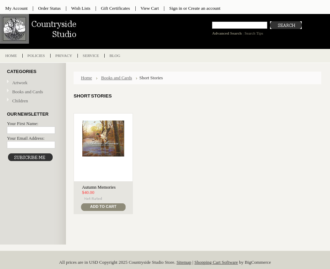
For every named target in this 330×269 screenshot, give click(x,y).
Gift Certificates (115, 8)
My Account (16, 8)
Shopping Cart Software (216, 262)
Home (86, 77)
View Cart (150, 8)
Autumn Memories (98, 187)
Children (20, 100)
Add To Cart (103, 206)
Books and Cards (32, 92)
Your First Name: (22, 123)
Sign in (175, 8)
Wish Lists (80, 8)
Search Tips (254, 33)
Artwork (32, 83)
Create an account (204, 8)
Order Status (49, 8)
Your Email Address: (26, 138)
